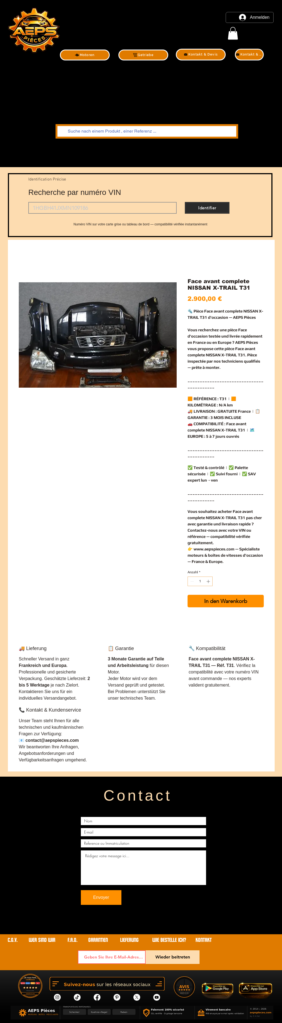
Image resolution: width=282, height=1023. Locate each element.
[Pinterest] (117, 997)
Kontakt (203, 940)
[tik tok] (77, 997)
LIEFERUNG (129, 940)
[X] (136, 997)
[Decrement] (191, 581)
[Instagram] (57, 997)
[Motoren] (85, 55)
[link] (233, 33)
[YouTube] (156, 997)
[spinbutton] (200, 581)
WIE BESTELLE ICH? (169, 940)
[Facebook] (97, 997)
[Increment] (209, 581)
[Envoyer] (101, 897)
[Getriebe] (143, 55)
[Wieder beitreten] (173, 957)
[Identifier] (207, 208)
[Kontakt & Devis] (201, 54)
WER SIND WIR (43, 940)
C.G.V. (12, 940)
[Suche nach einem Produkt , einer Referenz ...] (146, 131)
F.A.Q (72, 940)
